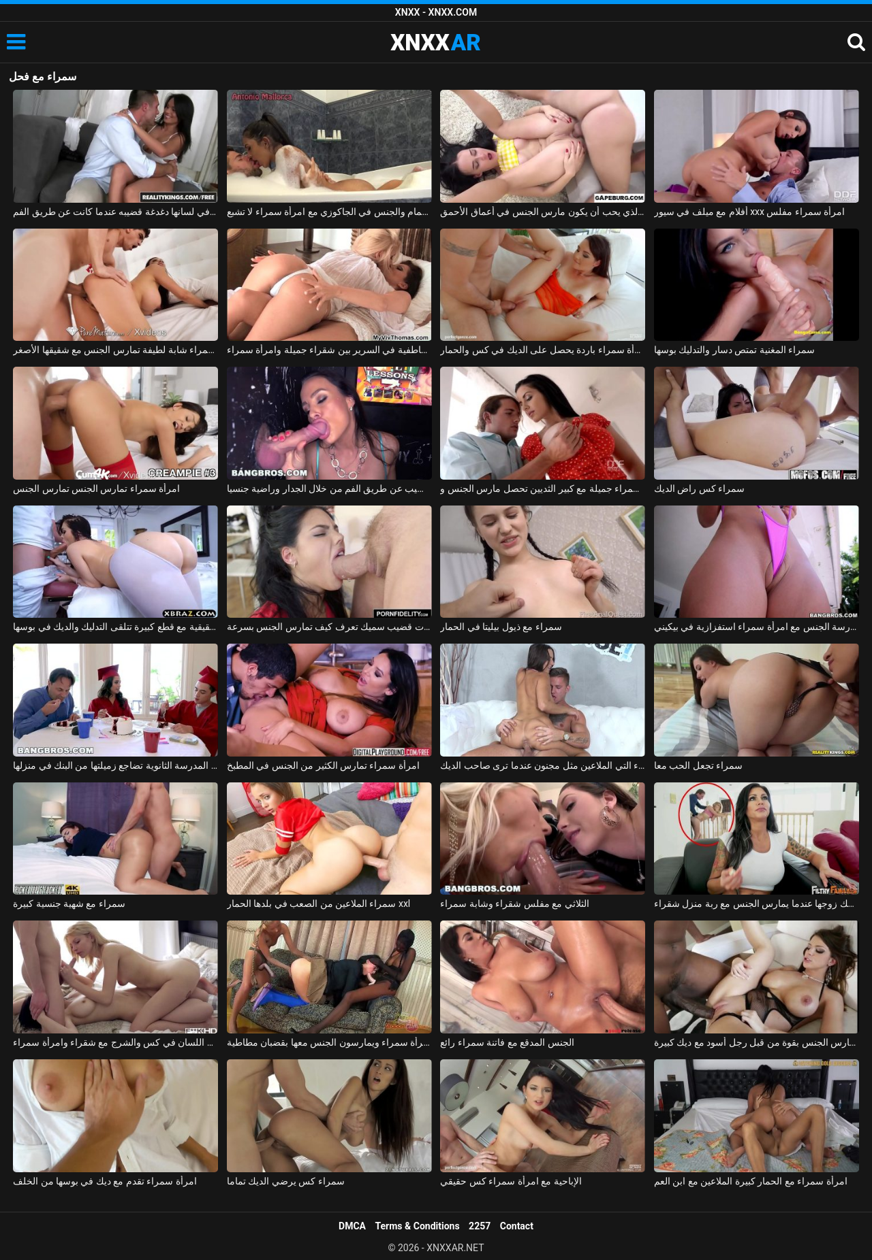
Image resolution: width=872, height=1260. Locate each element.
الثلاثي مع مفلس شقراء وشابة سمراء (514, 903)
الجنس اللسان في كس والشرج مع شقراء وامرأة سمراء (115, 1042)
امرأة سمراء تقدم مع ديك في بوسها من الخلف (105, 1181)
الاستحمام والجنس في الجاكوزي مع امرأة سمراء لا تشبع (329, 211)
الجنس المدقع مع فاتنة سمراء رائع (507, 1042)
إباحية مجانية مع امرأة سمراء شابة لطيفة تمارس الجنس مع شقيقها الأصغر (115, 349)
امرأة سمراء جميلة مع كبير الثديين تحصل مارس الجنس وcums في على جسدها (542, 488)
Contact (516, 1226)
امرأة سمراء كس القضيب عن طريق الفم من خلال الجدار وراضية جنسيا (329, 488)
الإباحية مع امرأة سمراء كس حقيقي (510, 1181)
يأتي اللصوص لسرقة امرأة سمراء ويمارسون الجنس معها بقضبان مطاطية (329, 1042)
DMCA (352, 1226)
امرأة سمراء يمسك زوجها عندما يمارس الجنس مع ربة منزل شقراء (756, 903)
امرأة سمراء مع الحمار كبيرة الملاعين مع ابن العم (750, 1181)
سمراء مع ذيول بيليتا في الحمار (500, 626)
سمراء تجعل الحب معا (698, 765)
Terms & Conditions (417, 1226)
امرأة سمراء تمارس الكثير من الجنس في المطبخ (323, 765)
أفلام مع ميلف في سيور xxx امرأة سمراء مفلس (749, 211)
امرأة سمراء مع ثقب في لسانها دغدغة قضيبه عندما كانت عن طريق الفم (115, 211)
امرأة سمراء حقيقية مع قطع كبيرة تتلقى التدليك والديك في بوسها (115, 626)
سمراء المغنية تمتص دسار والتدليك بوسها (734, 349)
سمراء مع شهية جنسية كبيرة (69, 903)
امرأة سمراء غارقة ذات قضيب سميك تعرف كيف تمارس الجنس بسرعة (329, 626)
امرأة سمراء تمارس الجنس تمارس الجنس (96, 488)
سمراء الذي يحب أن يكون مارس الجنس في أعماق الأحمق (542, 211)
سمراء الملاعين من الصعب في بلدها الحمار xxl (319, 903)
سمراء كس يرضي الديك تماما (286, 1181)
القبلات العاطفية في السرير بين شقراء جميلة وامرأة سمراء (329, 349)
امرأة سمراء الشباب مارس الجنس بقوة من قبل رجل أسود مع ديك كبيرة (756, 1042)
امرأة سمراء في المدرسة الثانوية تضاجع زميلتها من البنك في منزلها (115, 765)
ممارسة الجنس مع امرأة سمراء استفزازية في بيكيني (756, 626)
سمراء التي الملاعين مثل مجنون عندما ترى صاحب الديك (542, 765)
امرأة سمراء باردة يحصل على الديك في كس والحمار (542, 349)
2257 (479, 1226)
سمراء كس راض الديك (699, 488)
